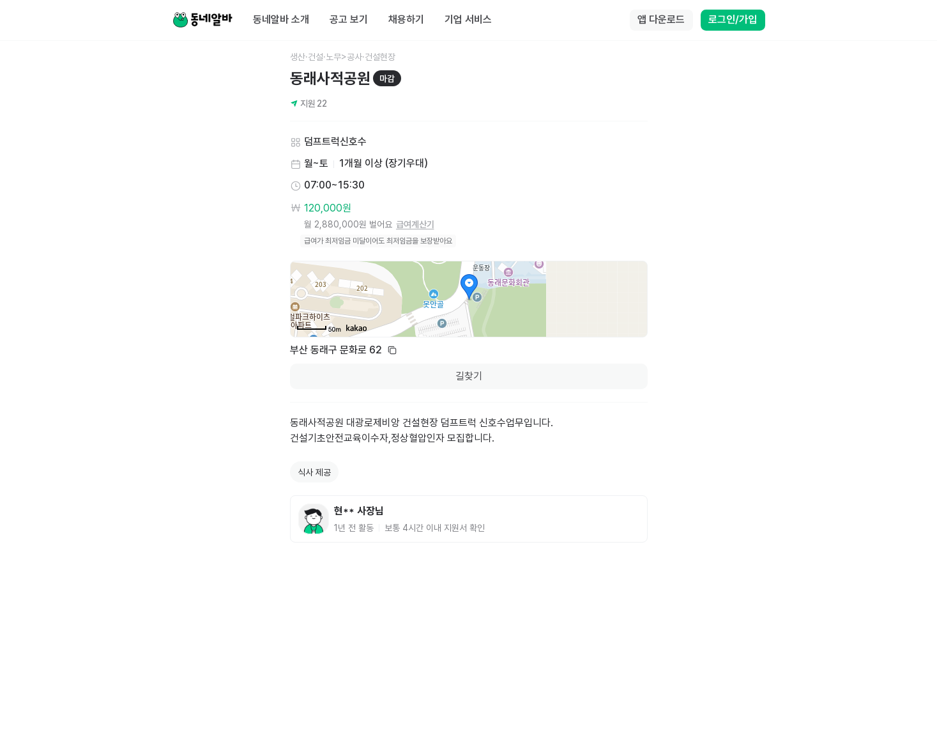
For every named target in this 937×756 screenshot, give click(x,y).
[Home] (202, 20)
